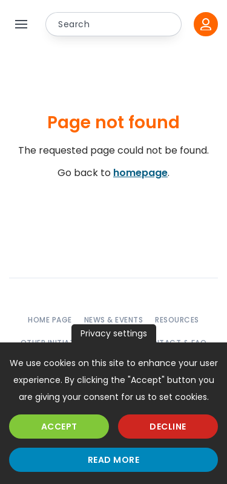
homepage (140, 173)
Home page (50, 320)
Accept (59, 426)
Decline (168, 426)
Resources (177, 320)
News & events (113, 320)
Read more (114, 460)
